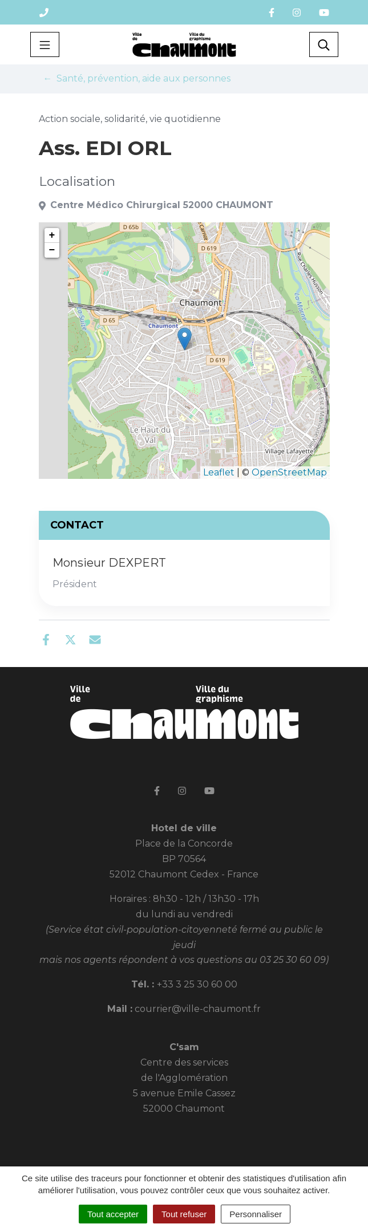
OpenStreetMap (289, 472)
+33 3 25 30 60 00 (197, 984)
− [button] (52, 250)
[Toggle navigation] (44, 44)
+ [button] (52, 235)
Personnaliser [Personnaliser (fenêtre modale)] (255, 1214)
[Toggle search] (323, 44)
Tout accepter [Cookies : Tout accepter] (113, 1214)
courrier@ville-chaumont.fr (198, 1008)
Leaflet (218, 472)
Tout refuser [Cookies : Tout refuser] (184, 1214)
